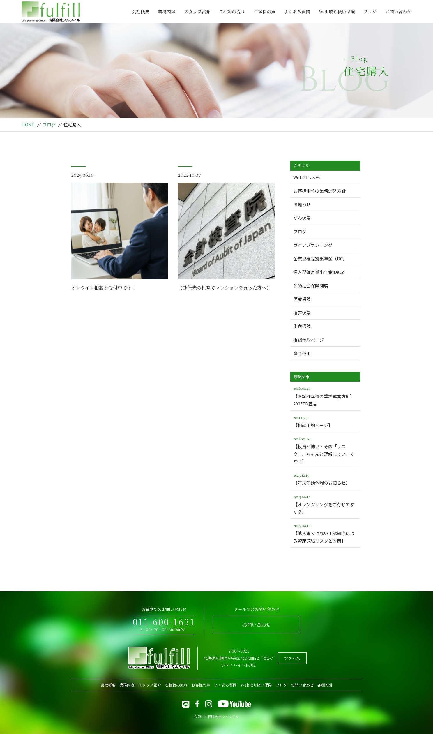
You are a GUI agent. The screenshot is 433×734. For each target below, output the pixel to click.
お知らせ (302, 204)
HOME (28, 124)
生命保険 (302, 326)
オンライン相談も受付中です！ (103, 287)
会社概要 (140, 11)
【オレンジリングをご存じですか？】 (325, 504)
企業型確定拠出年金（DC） (320, 258)
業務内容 (166, 11)
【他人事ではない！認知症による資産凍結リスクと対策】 (325, 533)
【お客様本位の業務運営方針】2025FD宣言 (325, 395)
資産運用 (302, 353)
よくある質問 (297, 11)
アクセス (292, 658)
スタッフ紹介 (197, 11)
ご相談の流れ (232, 11)
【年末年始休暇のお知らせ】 (325, 478)
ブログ (370, 11)
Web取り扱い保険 (337, 11)
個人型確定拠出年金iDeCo (319, 272)
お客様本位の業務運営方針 (319, 191)
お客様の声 (264, 11)
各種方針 (325, 685)
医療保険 (302, 299)
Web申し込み (306, 177)
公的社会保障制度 (310, 286)
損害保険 (302, 313)
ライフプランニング (313, 245)
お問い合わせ (398, 11)
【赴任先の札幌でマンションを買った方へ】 (224, 287)
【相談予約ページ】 (325, 421)
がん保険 (302, 218)
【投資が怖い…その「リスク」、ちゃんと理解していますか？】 (325, 449)
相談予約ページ (308, 340)
